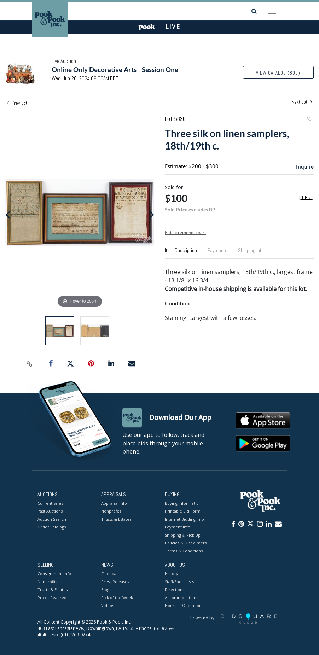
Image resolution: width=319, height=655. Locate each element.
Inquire (305, 166)
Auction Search (51, 519)
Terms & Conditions (184, 551)
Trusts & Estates (116, 519)
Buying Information (183, 503)
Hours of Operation (183, 605)
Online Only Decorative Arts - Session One (115, 69)
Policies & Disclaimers (186, 542)
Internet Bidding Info (184, 519)
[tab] (181, 253)
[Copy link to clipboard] (29, 363)
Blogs (106, 589)
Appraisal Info (114, 503)
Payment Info (177, 527)
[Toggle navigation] (272, 11)
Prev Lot (17, 103)
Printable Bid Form (183, 511)
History (171, 574)
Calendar (109, 574)
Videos (107, 605)
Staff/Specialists (179, 581)
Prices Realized (51, 597)
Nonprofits (111, 511)
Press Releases (115, 581)
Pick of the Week (117, 597)
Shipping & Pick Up (183, 535)
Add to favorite (309, 120)
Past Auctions (50, 511)
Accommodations (181, 597)
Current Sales (50, 503)
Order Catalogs (51, 527)
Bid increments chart (185, 232)
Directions (174, 589)
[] (306, 197)
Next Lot (301, 102)
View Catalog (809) (278, 73)
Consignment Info (54, 574)
